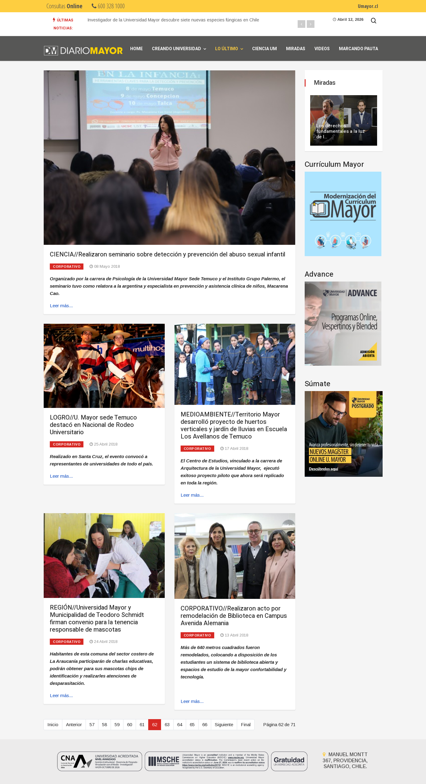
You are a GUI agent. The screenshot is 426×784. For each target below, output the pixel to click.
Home (136, 49)
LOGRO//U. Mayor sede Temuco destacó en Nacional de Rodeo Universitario (93, 425)
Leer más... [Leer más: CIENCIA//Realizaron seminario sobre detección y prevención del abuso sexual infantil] (61, 305)
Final (246, 724)
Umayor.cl (368, 6)
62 (154, 724)
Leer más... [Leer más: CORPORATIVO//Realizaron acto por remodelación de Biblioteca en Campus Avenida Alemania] (192, 701)
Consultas (64, 6)
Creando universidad (176, 49)
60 (129, 724)
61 (142, 724)
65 (192, 724)
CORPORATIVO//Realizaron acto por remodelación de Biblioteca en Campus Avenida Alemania (234, 616)
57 (92, 724)
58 (104, 724)
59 (117, 724)
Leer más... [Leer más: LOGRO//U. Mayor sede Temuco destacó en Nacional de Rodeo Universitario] (61, 476)
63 (167, 724)
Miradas (295, 49)
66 (204, 724)
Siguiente (224, 724)
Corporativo (66, 266)
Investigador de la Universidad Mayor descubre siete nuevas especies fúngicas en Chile (173, 20)
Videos (322, 49)
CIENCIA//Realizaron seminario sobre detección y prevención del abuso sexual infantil (167, 254)
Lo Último (226, 49)
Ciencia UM (264, 49)
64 (179, 724)
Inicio (52, 724)
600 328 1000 (108, 6)
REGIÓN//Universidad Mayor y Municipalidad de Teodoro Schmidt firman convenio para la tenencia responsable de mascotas (97, 618)
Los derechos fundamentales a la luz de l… (340, 131)
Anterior (74, 724)
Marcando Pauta (358, 49)
